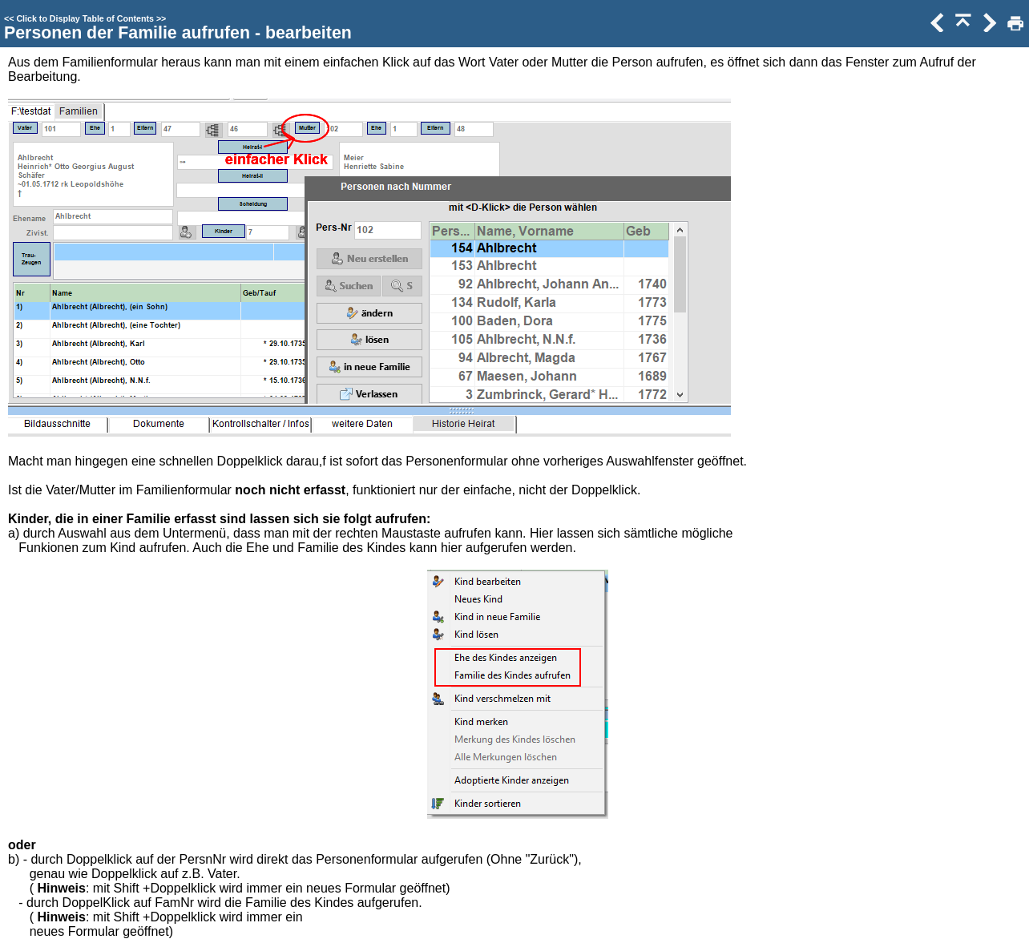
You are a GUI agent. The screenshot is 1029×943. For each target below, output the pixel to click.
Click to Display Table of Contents (85, 18)
